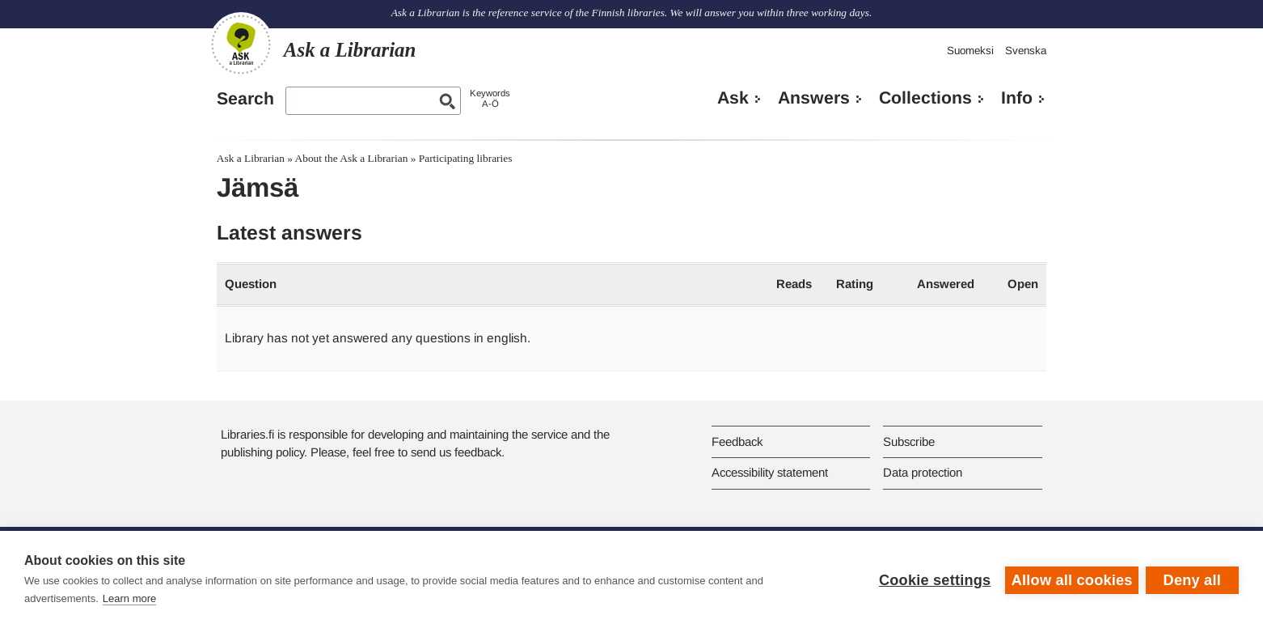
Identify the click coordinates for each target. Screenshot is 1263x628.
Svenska (1025, 51)
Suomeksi (970, 51)
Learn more (129, 598)
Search (245, 98)
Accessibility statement (770, 472)
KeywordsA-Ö (490, 98)
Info (1017, 98)
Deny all (1192, 579)
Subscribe (909, 441)
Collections (925, 98)
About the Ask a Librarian (351, 158)
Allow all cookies (1070, 579)
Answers (814, 98)
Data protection (922, 472)
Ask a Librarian (251, 158)
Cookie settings (933, 579)
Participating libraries (466, 158)
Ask (733, 98)
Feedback (737, 441)
